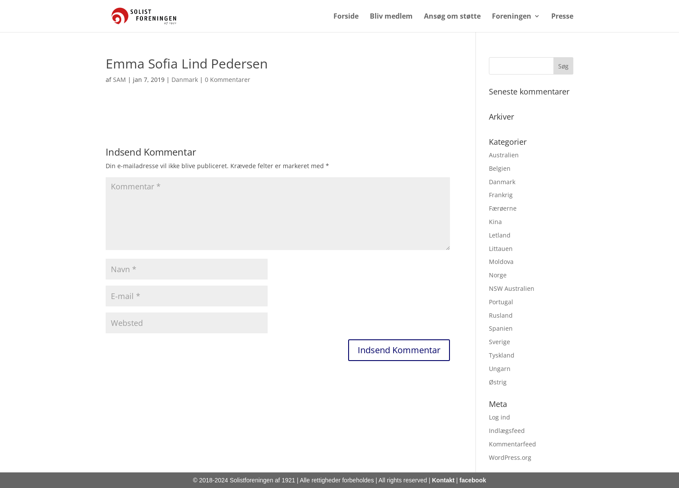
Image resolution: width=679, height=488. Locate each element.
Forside (346, 17)
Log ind (499, 417)
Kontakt (443, 480)
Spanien (501, 328)
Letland (500, 235)
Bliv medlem (391, 17)
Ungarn (500, 368)
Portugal (501, 302)
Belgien (500, 168)
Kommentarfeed (512, 444)
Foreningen (511, 17)
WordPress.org (510, 457)
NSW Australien (511, 288)
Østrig (498, 382)
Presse (562, 17)
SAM (119, 79)
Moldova (501, 261)
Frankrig (501, 195)
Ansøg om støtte (452, 17)
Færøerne (503, 208)
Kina (495, 222)
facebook (472, 480)
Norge (498, 275)
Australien (504, 155)
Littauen (501, 248)
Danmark (184, 79)
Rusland (501, 315)
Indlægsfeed (507, 430)
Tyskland (501, 355)
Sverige (499, 342)
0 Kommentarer (227, 79)
